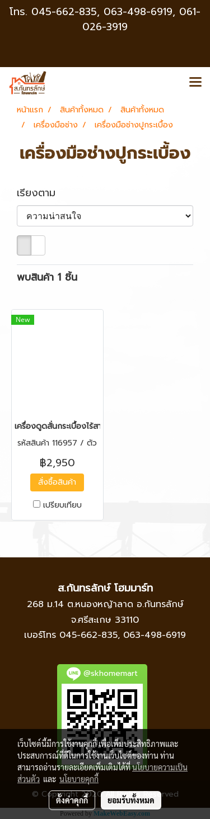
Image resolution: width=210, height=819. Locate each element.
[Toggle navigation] (195, 82)
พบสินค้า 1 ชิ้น (47, 277)
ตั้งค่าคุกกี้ (72, 800)
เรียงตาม (42, 193)
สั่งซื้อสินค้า (57, 482)
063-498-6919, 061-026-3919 (141, 19)
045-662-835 (64, 12)
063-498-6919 (154, 635)
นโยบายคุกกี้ (79, 779)
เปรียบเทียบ (62, 505)
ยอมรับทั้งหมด (131, 800)
